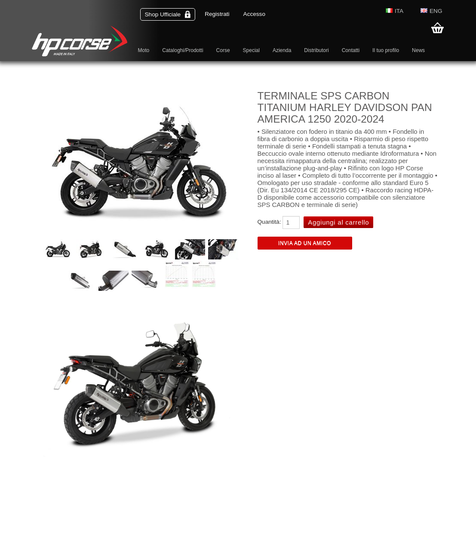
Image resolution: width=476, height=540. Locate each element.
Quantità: (269, 222)
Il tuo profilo (385, 50)
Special (251, 50)
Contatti (350, 50)
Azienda (282, 50)
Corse (223, 50)
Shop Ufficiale (168, 14)
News (418, 50)
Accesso (254, 14)
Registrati (217, 14)
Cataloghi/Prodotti (182, 50)
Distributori (316, 50)
